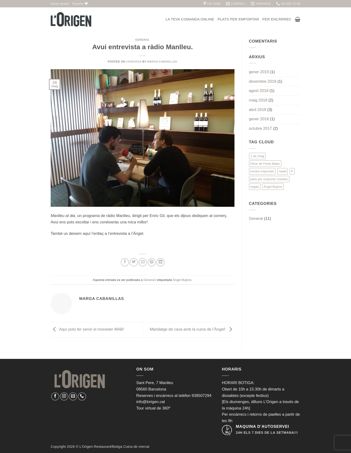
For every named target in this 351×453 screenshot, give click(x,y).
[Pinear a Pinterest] (152, 262)
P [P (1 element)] (292, 171)
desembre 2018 (263, 81)
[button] (60, 3)
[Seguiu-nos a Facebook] (55, 396)
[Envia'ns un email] (73, 396)
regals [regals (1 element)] (254, 186)
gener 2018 (259, 119)
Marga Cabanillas (162, 61)
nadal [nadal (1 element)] (283, 171)
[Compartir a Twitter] (134, 262)
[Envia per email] (143, 262)
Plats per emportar (238, 19)
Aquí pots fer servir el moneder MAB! (87, 329)
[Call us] (82, 396)
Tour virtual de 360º (153, 408)
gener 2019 (259, 72)
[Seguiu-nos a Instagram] (64, 396)
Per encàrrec (277, 19)
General (142, 39)
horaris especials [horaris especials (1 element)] (262, 171)
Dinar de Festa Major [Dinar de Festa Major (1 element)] (265, 163)
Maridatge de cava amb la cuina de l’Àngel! (192, 329)
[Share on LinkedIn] (160, 262)
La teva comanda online (190, 19)
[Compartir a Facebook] (125, 262)
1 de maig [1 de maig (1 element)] (257, 156)
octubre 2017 (260, 128)
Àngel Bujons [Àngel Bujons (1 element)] (272, 186)
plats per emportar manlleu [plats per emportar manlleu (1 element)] (269, 179)
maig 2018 (258, 100)
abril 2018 (257, 109)
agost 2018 (258, 90)
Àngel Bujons (182, 280)
